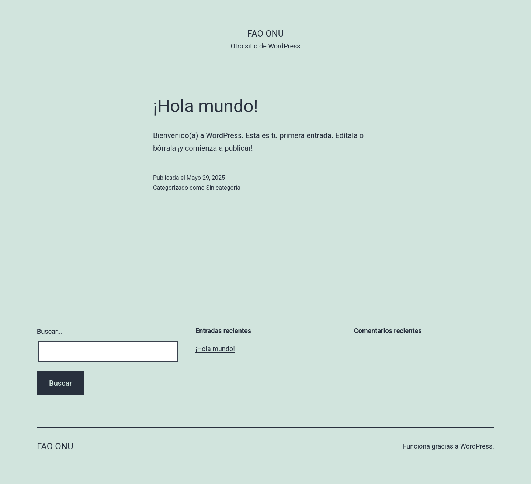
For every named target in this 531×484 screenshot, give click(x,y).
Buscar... (50, 331)
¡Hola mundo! (205, 106)
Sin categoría (223, 187)
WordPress (476, 446)
